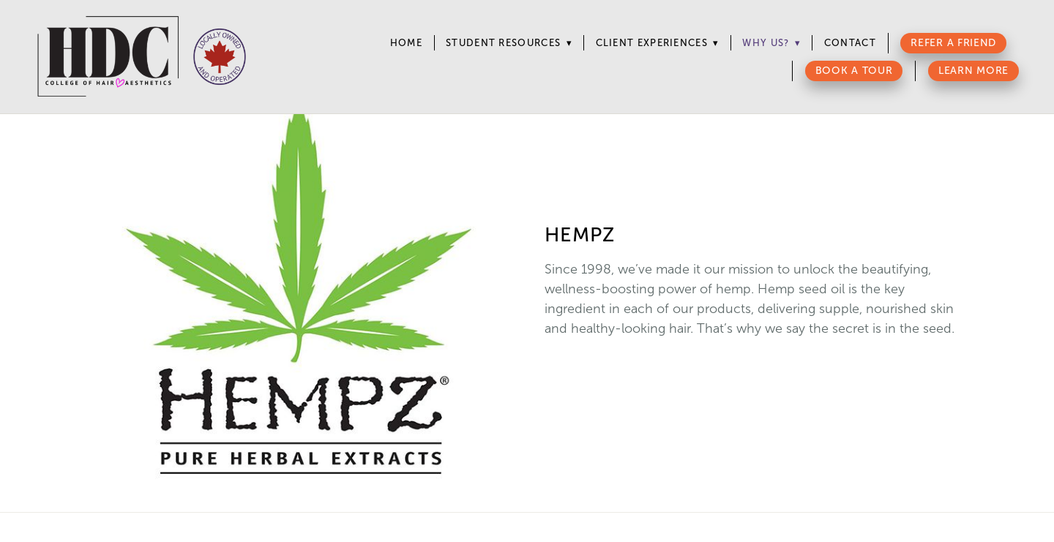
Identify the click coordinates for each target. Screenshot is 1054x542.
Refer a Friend (953, 42)
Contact (850, 42)
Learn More (973, 70)
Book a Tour (854, 70)
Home (406, 42)
